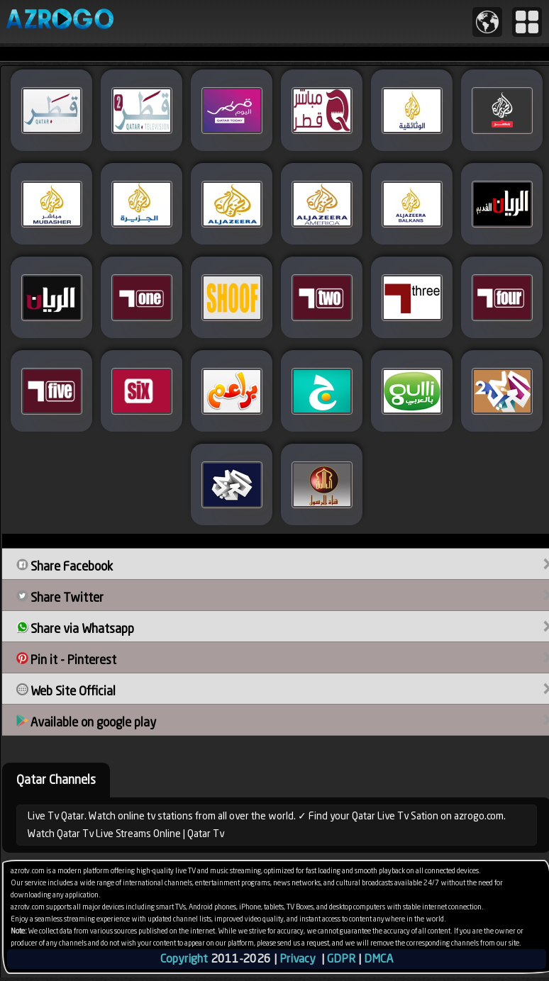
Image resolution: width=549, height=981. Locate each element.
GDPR (341, 959)
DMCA (378, 959)
